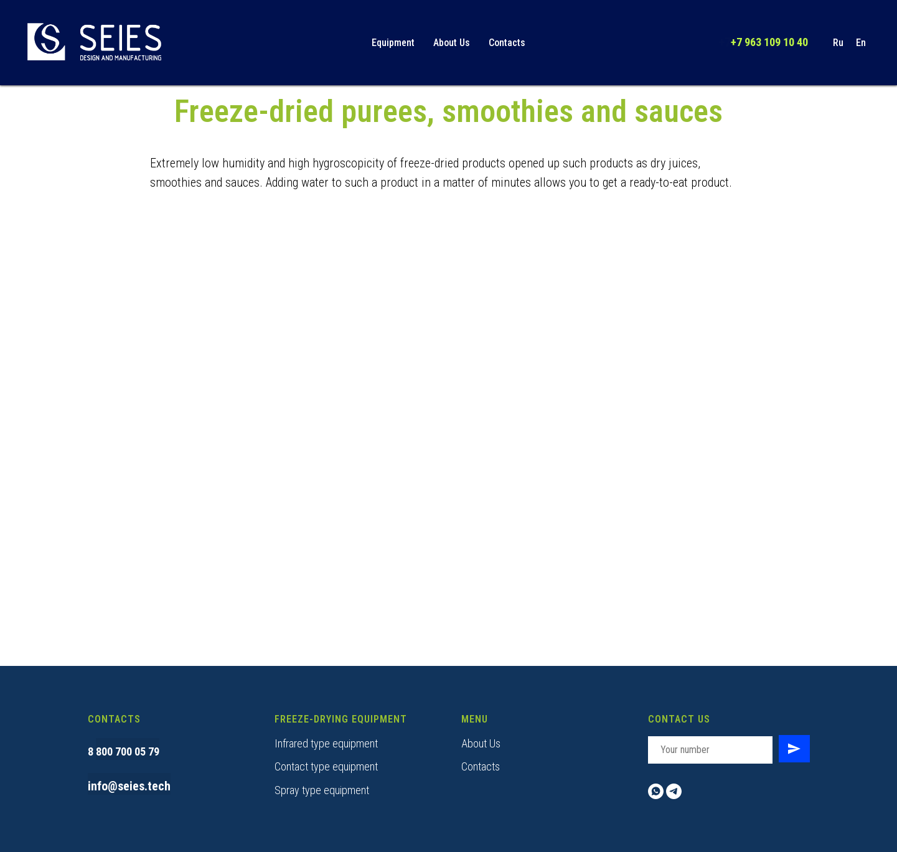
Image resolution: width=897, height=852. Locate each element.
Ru (838, 43)
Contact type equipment (326, 766)
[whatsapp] (656, 791)
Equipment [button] (393, 43)
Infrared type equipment (326, 743)
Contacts (507, 43)
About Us (451, 43)
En (861, 43)
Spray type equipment (322, 790)
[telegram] (674, 791)
